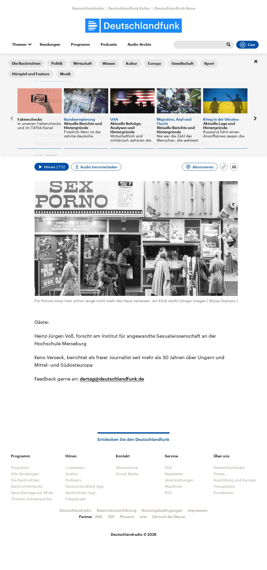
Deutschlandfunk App (84, 486)
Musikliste (173, 486)
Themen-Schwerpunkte (31, 499)
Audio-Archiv (139, 44)
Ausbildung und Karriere (235, 480)
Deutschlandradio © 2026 (133, 534)
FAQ (168, 467)
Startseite (16, 62)
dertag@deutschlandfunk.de (112, 379)
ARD (98, 516)
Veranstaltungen (179, 480)
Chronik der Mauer (168, 516)
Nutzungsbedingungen (162, 510)
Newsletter (174, 473)
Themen (19, 44)
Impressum (198, 510)
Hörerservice (127, 467)
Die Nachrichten (25, 480)
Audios (71, 473)
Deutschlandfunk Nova (175, 8)
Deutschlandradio (88, 8)
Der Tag (36, 62)
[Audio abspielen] (51, 167)
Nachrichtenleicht (27, 486)
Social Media (127, 473)
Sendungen (50, 44)
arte (143, 516)
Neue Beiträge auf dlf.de (32, 492)
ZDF (111, 516)
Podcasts (109, 44)
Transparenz (224, 486)
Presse (219, 473)
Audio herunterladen (98, 167)
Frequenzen (75, 499)
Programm (80, 44)
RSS (168, 492)
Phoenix (127, 516)
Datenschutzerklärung (116, 510)
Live (247, 45)
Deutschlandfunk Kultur (129, 8)
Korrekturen (224, 492)
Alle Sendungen (25, 473)
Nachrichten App (80, 492)
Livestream (75, 467)
